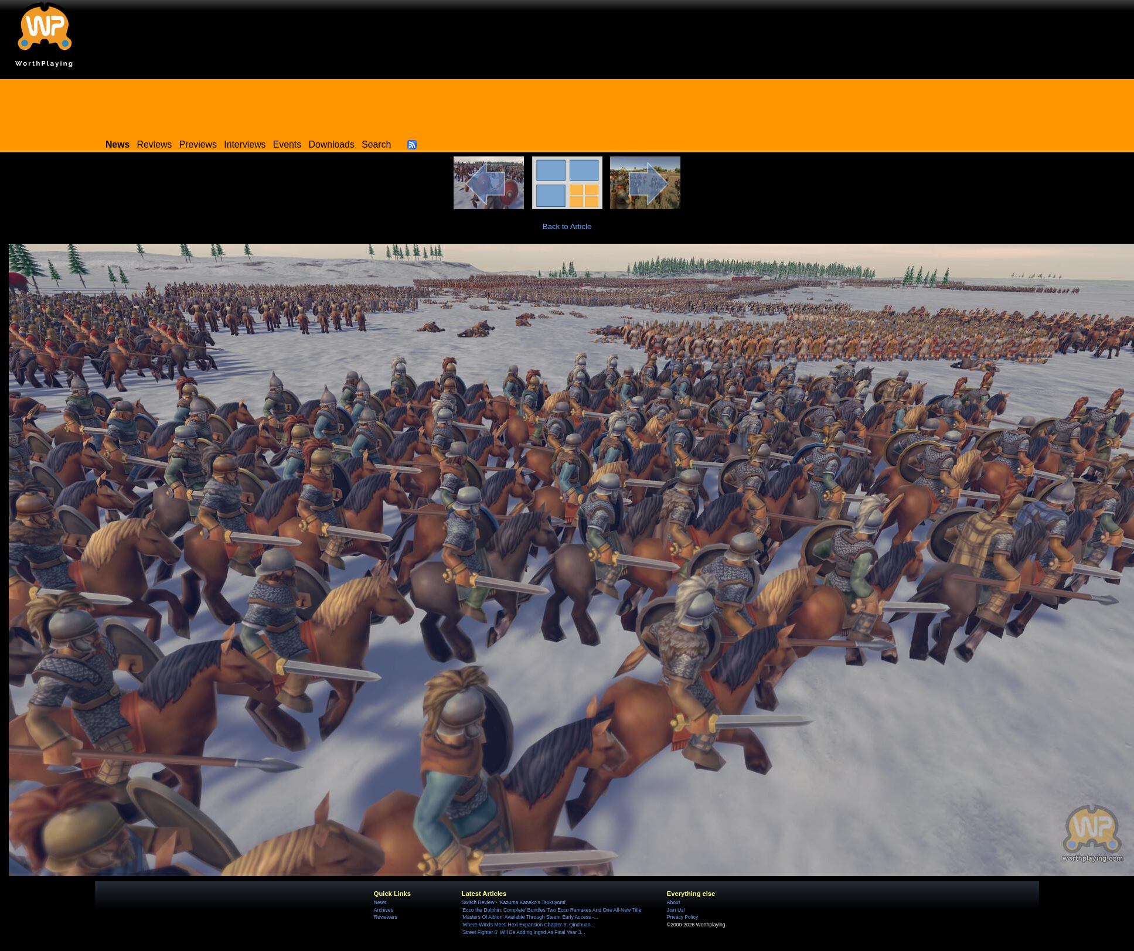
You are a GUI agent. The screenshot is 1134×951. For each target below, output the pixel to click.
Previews (198, 144)
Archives (383, 910)
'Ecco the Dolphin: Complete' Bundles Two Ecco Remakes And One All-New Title (551, 910)
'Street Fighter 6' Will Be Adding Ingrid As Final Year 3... (523, 932)
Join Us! (676, 910)
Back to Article (567, 226)
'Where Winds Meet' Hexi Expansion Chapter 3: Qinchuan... (528, 925)
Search (376, 144)
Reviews (154, 144)
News (380, 902)
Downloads (332, 144)
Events (287, 144)
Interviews (244, 144)
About (673, 902)
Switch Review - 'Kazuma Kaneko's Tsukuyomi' (514, 902)
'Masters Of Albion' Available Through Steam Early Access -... (530, 917)
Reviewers (385, 917)
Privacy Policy (682, 917)
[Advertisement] (567, 105)
